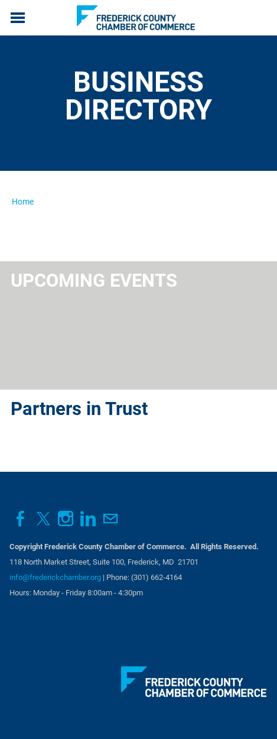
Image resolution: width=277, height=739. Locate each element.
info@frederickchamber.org (55, 577)
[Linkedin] (88, 518)
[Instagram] (65, 518)
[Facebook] (20, 518)
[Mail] (110, 518)
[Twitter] (43, 518)
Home (23, 201)
